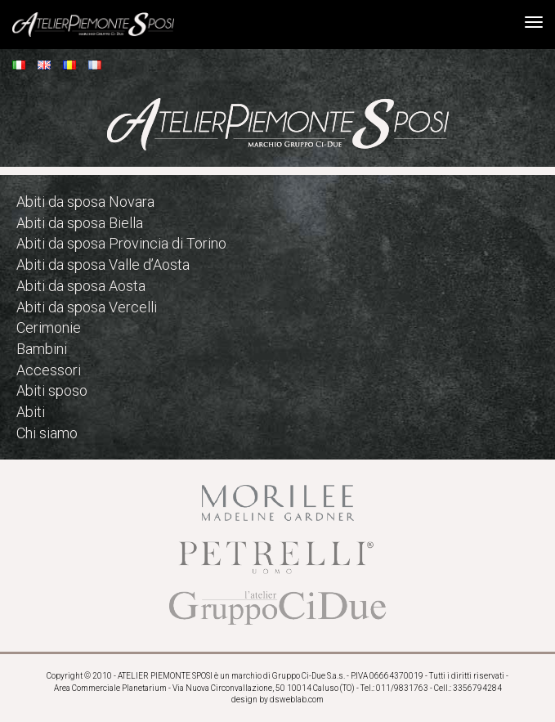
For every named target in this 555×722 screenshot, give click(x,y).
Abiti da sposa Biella (79, 222)
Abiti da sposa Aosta (80, 285)
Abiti (30, 411)
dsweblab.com (297, 699)
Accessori (48, 370)
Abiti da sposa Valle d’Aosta (103, 264)
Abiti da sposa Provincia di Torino (121, 243)
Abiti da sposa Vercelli (86, 307)
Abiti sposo (51, 390)
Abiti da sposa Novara (85, 201)
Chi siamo (47, 433)
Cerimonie (48, 327)
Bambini (41, 348)
